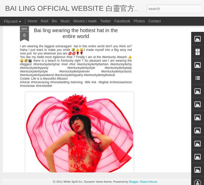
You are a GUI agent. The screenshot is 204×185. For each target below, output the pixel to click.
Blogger (133, 181)
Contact (154, 21)
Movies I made (85, 21)
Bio (54, 21)
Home (32, 21)
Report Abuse (148, 181)
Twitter (105, 21)
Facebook (122, 21)
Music (65, 21)
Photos (139, 21)
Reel (44, 21)
